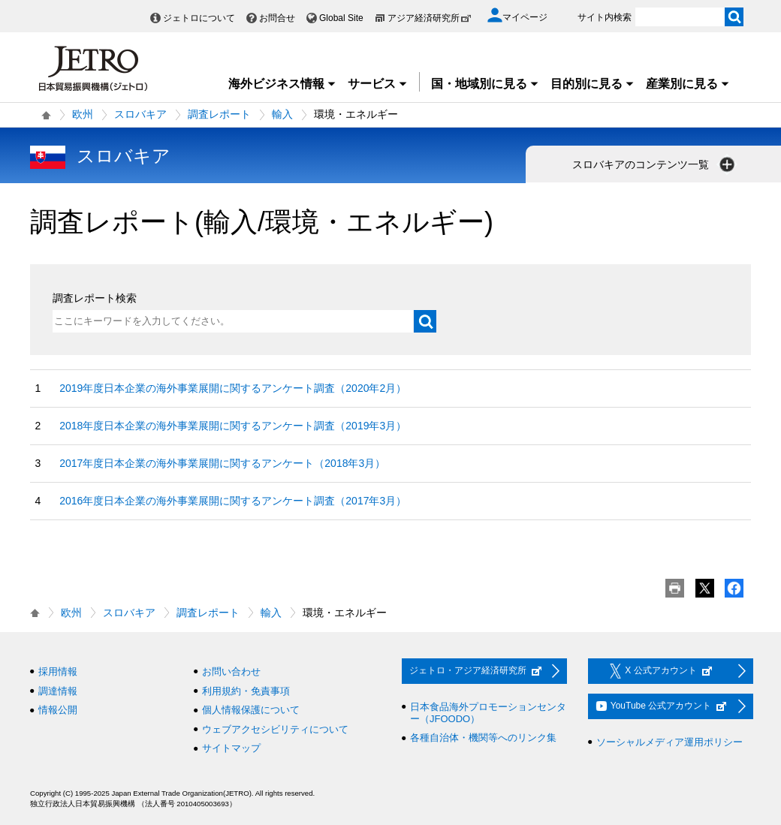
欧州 (82, 114)
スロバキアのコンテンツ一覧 (654, 164)
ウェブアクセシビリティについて (275, 729)
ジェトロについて (199, 18)
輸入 (282, 114)
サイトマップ (231, 748)
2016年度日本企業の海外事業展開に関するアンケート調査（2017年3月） (232, 501)
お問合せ (277, 18)
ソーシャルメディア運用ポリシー (669, 742)
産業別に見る (688, 83)
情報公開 (57, 709)
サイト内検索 (604, 17)
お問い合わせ (231, 671)
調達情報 (57, 691)
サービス (378, 83)
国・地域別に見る (485, 83)
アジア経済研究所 (429, 18)
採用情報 (57, 671)
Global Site (341, 18)
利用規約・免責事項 (246, 691)
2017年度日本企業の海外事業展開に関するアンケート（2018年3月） (222, 463)
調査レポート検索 (95, 298)
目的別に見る (592, 83)
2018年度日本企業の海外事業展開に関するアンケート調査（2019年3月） (232, 426)
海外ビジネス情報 (282, 83)
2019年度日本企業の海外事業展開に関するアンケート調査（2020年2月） (232, 388)
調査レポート (219, 114)
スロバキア (140, 114)
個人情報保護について (251, 709)
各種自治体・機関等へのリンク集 (483, 737)
